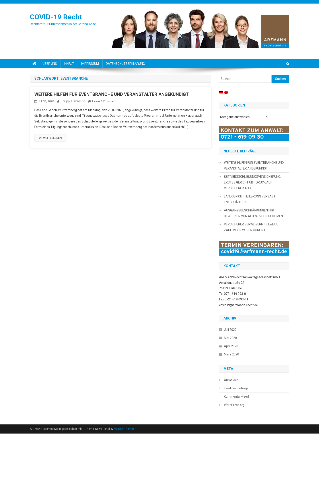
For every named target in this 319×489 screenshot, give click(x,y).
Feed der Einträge (236, 388)
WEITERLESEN (50, 138)
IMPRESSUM (90, 63)
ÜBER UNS (50, 63)
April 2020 (231, 346)
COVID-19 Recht (56, 17)
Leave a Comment (103, 101)
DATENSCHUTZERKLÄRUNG (125, 63)
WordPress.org (234, 405)
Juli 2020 (230, 329)
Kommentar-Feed (236, 396)
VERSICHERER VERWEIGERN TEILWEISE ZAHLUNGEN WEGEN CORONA (251, 227)
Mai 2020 (230, 338)
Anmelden (231, 380)
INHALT (69, 63)
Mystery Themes (124, 428)
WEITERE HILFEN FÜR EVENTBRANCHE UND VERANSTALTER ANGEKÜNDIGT (111, 94)
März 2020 (231, 354)
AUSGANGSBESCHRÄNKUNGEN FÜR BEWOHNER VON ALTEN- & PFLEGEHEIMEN (253, 213)
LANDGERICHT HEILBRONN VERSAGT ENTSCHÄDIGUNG (250, 199)
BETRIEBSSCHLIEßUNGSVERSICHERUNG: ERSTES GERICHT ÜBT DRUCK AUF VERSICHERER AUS (252, 182)
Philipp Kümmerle (72, 101)
